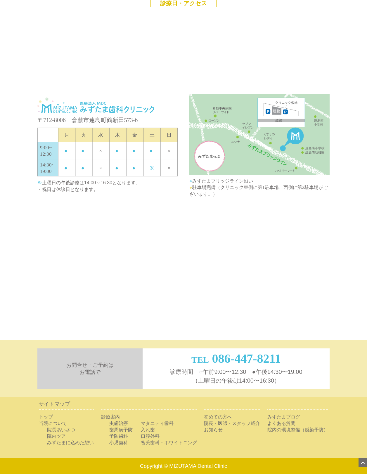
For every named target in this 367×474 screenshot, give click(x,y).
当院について (53, 423)
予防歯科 (118, 436)
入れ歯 (148, 429)
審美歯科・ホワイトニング (169, 442)
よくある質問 (281, 423)
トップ (46, 416)
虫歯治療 (118, 423)
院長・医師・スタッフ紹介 (232, 423)
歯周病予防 (121, 429)
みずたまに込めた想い (70, 442)
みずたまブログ (283, 416)
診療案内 (110, 416)
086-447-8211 (246, 358)
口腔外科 (150, 436)
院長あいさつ (61, 429)
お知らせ (213, 429)
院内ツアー (58, 436)
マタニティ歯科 (157, 423)
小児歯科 (118, 442)
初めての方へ (218, 416)
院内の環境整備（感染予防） (297, 429)
